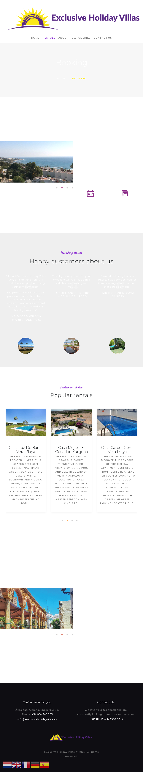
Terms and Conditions (124, 206)
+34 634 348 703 (42, 714)
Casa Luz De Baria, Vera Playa (26, 450)
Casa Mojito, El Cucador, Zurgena (71, 450)
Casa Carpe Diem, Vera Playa (117, 450)
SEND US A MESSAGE (105, 719)
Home (61, 78)
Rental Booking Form (90, 206)
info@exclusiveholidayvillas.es (37, 719)
